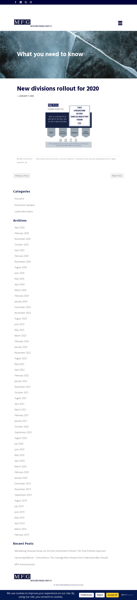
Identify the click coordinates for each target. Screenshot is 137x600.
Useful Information (26, 159)
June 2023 (19, 324)
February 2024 (22, 295)
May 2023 (19, 329)
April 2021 (20, 403)
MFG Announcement (25, 564)
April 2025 (20, 250)
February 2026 (22, 233)
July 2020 (19, 443)
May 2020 (19, 455)
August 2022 (21, 358)
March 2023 (20, 335)
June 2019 (19, 512)
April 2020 (20, 460)
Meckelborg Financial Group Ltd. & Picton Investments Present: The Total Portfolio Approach (60, 550)
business (41, 159)
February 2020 (22, 472)
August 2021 (21, 398)
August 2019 (21, 500)
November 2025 (23, 238)
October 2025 (22, 244)
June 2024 (19, 273)
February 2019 (22, 534)
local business (90, 159)
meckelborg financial (103, 159)
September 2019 (23, 494)
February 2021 (22, 415)
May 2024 (19, 278)
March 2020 (20, 466)
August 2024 (21, 267)
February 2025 (22, 255)
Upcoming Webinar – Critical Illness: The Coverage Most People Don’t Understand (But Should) (61, 557)
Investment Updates (25, 205)
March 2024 (20, 290)
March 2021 (20, 409)
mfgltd (113, 159)
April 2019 (20, 523)
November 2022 (23, 352)
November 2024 (23, 261)
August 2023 (21, 318)
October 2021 (22, 392)
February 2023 (22, 341)
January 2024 (21, 301)
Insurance (19, 198)
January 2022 (21, 381)
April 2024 (20, 284)
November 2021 (23, 386)
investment (70, 159)
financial (54, 159)
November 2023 (23, 312)
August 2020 (21, 438)
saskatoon (20, 162)
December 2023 (23, 307)
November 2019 (23, 489)
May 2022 (19, 364)
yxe (26, 162)
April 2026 (20, 227)
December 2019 (23, 483)
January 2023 (21, 347)
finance (48, 159)
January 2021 (21, 420)
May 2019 (19, 517)
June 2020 (19, 449)
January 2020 (21, 477)
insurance (62, 159)
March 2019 (20, 529)
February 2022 (22, 375)
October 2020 (22, 426)
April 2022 (20, 369)
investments (79, 159)
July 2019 (19, 506)
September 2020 (23, 432)
